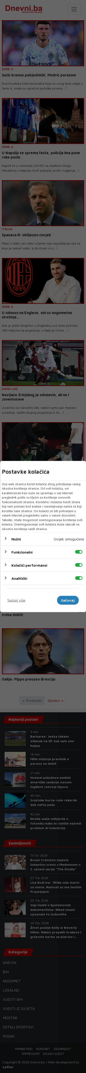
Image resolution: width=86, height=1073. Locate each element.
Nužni (16, 539)
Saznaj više (16, 600)
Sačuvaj (68, 600)
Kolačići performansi (29, 565)
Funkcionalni (22, 552)
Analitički (19, 578)
